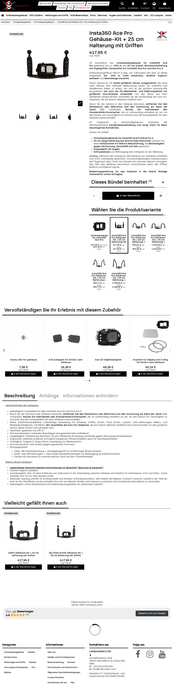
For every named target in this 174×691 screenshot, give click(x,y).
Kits (33, 667)
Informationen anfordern (90, 396)
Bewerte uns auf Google (152, 613)
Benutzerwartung (56, 662)
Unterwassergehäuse (14, 652)
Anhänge (49, 396)
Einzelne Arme (10, 657)
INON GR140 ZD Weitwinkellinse (23, 360)
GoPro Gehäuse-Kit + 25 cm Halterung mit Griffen (23, 554)
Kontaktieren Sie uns (57, 682)
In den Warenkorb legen (23, 374)
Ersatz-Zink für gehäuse (108, 360)
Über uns (52, 652)
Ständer (32, 662)
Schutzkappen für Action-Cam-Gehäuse (150, 361)
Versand (71, 662)
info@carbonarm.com (104, 669)
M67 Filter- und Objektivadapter (66, 360)
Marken (7, 672)
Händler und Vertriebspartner (61, 657)
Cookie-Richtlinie (56, 677)
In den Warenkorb (128, 195)
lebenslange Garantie (116, 78)
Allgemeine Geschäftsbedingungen (64, 672)
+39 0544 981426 (103, 666)
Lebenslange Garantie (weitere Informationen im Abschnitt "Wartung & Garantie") (56, 468)
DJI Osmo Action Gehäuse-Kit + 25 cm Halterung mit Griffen (66, 554)
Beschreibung (19, 396)
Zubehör (31, 652)
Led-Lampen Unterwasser (16, 667)
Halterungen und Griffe (14, 662)
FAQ (72, 682)
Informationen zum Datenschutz (62, 667)
